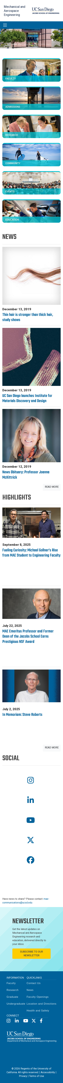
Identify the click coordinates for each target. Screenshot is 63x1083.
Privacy (23, 1076)
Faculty (11, 983)
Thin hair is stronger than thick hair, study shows (27, 317)
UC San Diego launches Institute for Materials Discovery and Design (27, 398)
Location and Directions (41, 1003)
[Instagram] (8, 1020)
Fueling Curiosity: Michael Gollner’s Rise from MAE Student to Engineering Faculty (31, 553)
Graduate (12, 997)
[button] (31, 780)
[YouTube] (25, 1020)
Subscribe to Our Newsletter (31, 953)
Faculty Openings (38, 997)
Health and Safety (38, 1010)
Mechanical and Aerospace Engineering (14, 11)
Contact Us (34, 983)
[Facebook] (42, 1020)
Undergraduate (16, 1003)
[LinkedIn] (17, 1020)
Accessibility (48, 1072)
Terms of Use (36, 1076)
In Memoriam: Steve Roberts (22, 715)
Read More (52, 486)
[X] (33, 1020)
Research (12, 990)
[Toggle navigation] (5, 25)
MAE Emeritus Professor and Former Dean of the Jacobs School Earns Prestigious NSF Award (28, 636)
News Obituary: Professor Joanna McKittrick (25, 475)
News (30, 990)
